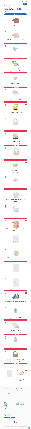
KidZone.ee (5, 403)
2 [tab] (15, 241)
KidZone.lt (5, 409)
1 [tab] (13, 241)
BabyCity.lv (5, 407)
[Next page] (19, 365)
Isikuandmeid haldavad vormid (20, 404)
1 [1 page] (10, 365)
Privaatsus (17, 403)
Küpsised (17, 405)
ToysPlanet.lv (5, 410)
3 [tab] (17, 241)
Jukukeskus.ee (6, 404)
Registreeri (9, 417)
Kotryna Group (5, 405)
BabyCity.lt (5, 406)
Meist (4, 394)
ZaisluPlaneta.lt (6, 408)
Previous (5, 378)
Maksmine (17, 394)
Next (26, 378)
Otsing (25, 3)
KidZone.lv (5, 411)
